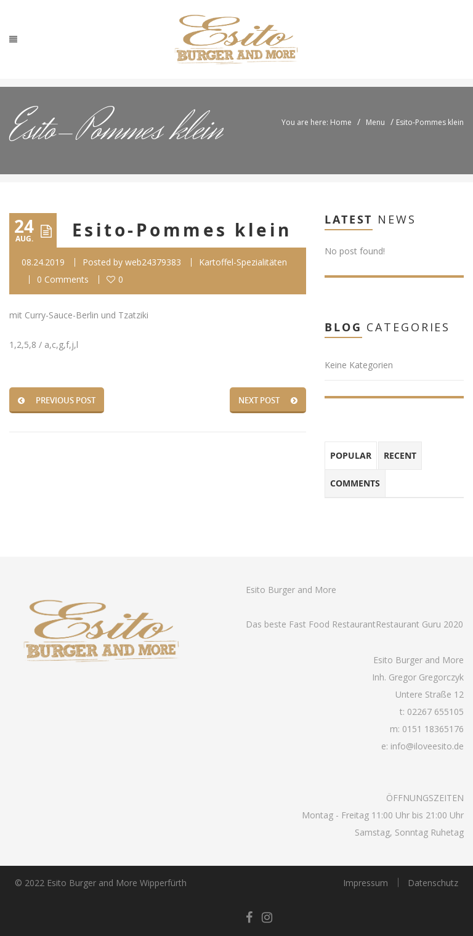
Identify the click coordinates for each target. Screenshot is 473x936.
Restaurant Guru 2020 (419, 624)
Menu (375, 122)
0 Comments (63, 279)
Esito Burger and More (291, 589)
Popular (350, 455)
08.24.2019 (43, 262)
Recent (400, 455)
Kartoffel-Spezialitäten (243, 262)
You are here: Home (316, 122)
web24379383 (153, 262)
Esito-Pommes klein (182, 230)
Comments (355, 483)
